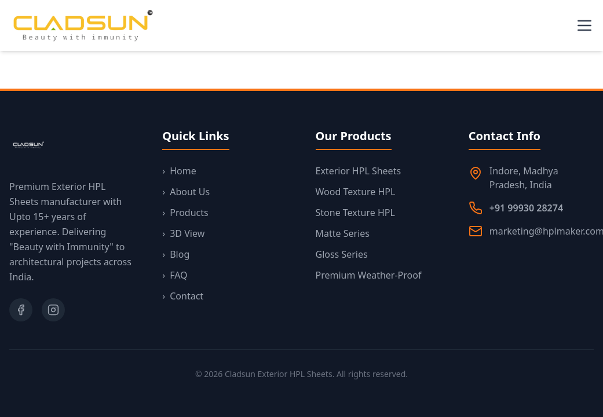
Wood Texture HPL (356, 191)
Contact (182, 296)
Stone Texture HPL (355, 212)
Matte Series (343, 233)
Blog (175, 254)
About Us (186, 192)
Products (185, 213)
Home (179, 171)
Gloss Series (342, 254)
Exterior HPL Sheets (358, 170)
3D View (183, 233)
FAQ (174, 275)
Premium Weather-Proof (369, 275)
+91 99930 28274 (526, 208)
